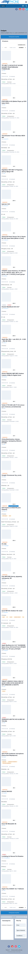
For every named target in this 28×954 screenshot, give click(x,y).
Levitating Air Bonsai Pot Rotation (12, 856)
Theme (8, 950)
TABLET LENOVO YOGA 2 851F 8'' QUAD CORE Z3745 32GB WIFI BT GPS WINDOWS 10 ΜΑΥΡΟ (12, 683)
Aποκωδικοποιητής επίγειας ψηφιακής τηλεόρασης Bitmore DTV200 (11, 441)
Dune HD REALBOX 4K (9, 824)
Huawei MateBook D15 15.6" (11, 307)
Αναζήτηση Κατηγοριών (7, 925)
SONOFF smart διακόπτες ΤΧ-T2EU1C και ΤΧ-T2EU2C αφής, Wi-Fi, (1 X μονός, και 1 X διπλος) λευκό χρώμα (14, 272)
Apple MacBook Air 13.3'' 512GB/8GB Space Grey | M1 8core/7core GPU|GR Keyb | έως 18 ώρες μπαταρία (14, 647)
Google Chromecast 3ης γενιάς (11, 475)
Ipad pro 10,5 (6, 204)
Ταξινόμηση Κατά (22, 44)
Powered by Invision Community (14, 951)
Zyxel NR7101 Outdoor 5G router (12, 611)
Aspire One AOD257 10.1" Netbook (13, 889)
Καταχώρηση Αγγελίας (14, 36)
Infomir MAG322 (7, 791)
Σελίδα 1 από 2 (13, 47)
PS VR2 (4, 544)
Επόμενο (21, 47)
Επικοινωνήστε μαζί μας (16, 950)
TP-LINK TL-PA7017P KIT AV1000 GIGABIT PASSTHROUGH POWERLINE (12, 67)
